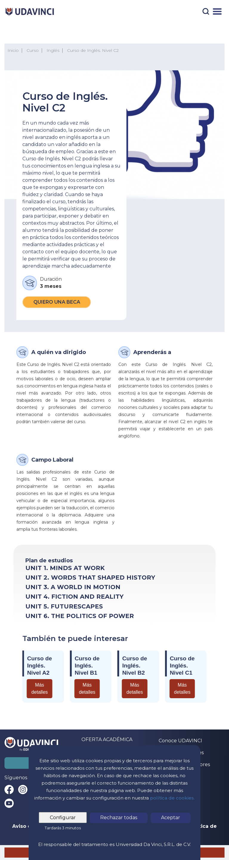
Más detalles (39, 688)
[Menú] (217, 11)
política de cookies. (172, 798)
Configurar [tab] (63, 817)
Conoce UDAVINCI (180, 740)
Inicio (13, 50)
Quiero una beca (56, 302)
